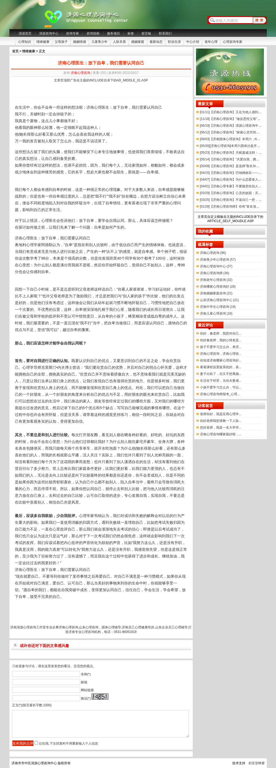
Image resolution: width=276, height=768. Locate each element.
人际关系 (119, 42)
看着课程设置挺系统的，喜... (221, 367)
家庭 (83, 468)
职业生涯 (174, 42)
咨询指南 (93, 33)
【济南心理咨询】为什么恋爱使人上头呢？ (235, 179)
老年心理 (211, 42)
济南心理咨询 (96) (213, 253)
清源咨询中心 (48, 33)
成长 (150, 309)
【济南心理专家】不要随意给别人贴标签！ (235, 186)
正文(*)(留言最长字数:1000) (32, 705)
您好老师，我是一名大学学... (221, 427)
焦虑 (132, 536)
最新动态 (156, 42)
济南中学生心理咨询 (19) (218, 307)
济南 (90, 107)
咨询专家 (72, 33)
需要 (143, 107)
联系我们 (165, 33)
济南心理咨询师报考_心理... (220, 394)
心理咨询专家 (232, 42)
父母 (83, 289)
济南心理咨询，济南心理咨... (221, 354)
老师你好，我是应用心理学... (221, 414)
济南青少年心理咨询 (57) (218, 259)
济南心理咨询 (80, 73)
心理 (98, 107)
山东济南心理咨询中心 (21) (219, 300)
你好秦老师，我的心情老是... (221, 340)
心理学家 (33, 245)
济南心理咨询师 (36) (214, 273)
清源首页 (25, 33)
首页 (15, 51)
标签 (130, 33)
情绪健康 (42, 42)
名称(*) (86, 674)
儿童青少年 (99, 42)
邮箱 (84, 682)
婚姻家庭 (137, 42)
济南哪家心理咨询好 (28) (218, 286)
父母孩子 (61, 42)
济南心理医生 (26, 569)
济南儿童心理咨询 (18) (216, 313)
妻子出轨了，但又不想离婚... (221, 374)
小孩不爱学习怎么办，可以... (221, 387)
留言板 (146, 33)
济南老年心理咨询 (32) (216, 280)
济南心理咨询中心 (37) (216, 266)
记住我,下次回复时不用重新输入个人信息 (68, 743)
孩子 (142, 296)
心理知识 (24, 42)
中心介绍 (192, 42)
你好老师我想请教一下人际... (221, 421)
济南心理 (22, 238)
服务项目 (113, 33)
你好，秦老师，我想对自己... (221, 333)
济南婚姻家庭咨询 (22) (216, 293)
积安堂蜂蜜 (257, 763)
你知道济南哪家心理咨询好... (221, 360)
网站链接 (87, 690)
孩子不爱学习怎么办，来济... (221, 347)
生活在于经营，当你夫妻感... (221, 381)
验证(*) (86, 698)
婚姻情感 (79, 42)
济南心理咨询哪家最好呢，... (221, 434)
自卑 (124, 107)
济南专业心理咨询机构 (84, 632)
